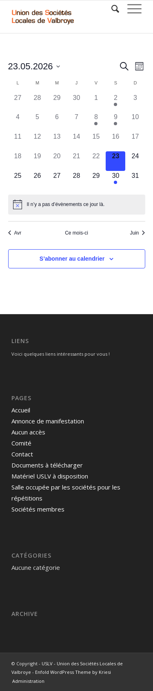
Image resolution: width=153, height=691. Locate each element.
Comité (21, 443)
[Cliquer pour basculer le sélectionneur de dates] (34, 66)
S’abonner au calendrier (72, 258)
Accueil (20, 410)
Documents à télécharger (47, 465)
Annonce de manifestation (47, 421)
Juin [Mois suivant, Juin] (137, 233)
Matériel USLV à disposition (49, 476)
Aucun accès (28, 432)
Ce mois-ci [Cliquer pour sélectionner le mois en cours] (76, 233)
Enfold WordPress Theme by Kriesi (73, 672)
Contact (22, 454)
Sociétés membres (37, 509)
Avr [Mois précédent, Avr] (15, 233)
